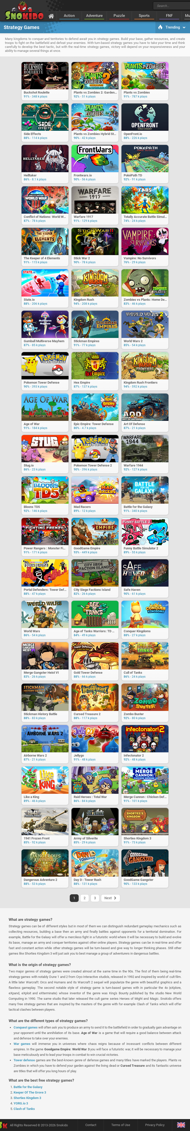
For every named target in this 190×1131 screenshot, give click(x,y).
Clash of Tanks (24, 1109)
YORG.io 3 (21, 1103)
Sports (144, 15)
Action (69, 15)
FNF (169, 15)
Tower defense (24, 1060)
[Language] (181, 1125)
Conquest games (26, 1027)
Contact (90, 1125)
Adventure (94, 15)
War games (22, 1044)
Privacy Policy (155, 1125)
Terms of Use (120, 1125)
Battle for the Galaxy (28, 1087)
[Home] (51, 15)
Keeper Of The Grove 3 (30, 1092)
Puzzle (119, 15)
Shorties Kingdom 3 (27, 1098)
